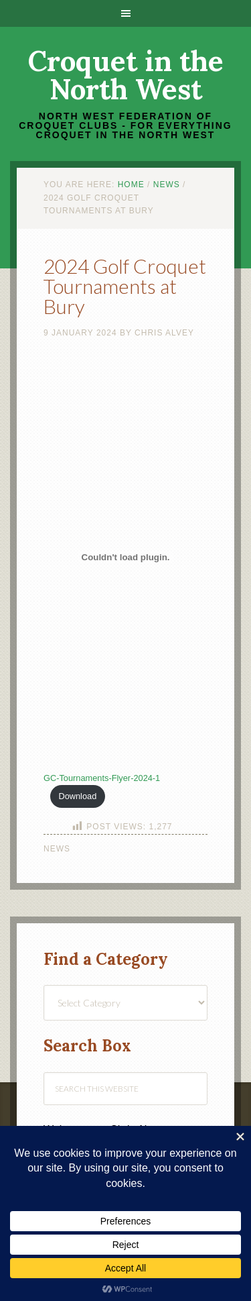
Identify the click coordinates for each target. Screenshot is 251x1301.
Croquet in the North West (126, 75)
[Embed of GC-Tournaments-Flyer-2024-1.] (125, 557)
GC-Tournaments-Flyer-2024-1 (102, 778)
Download (77, 796)
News (57, 848)
